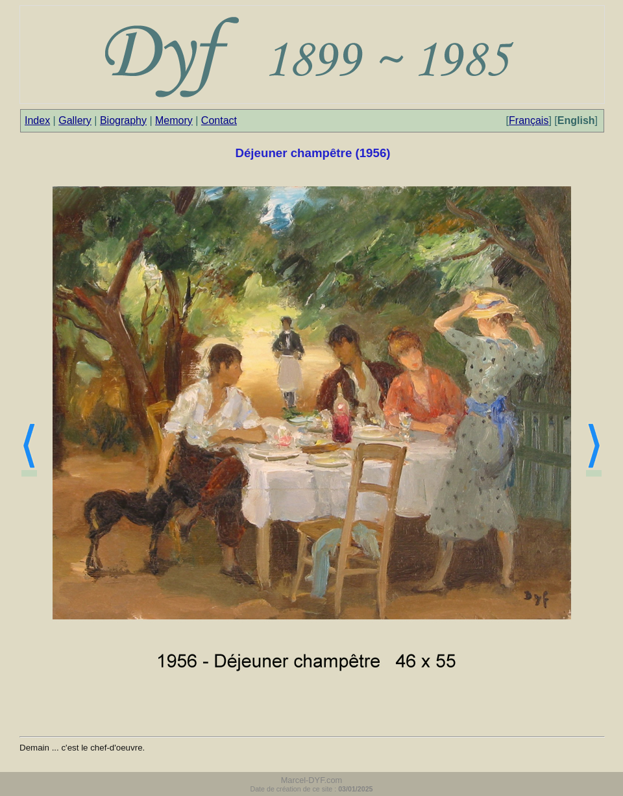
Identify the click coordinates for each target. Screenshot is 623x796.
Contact (219, 120)
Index (37, 120)
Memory (174, 120)
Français (528, 120)
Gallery (75, 120)
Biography (123, 120)
